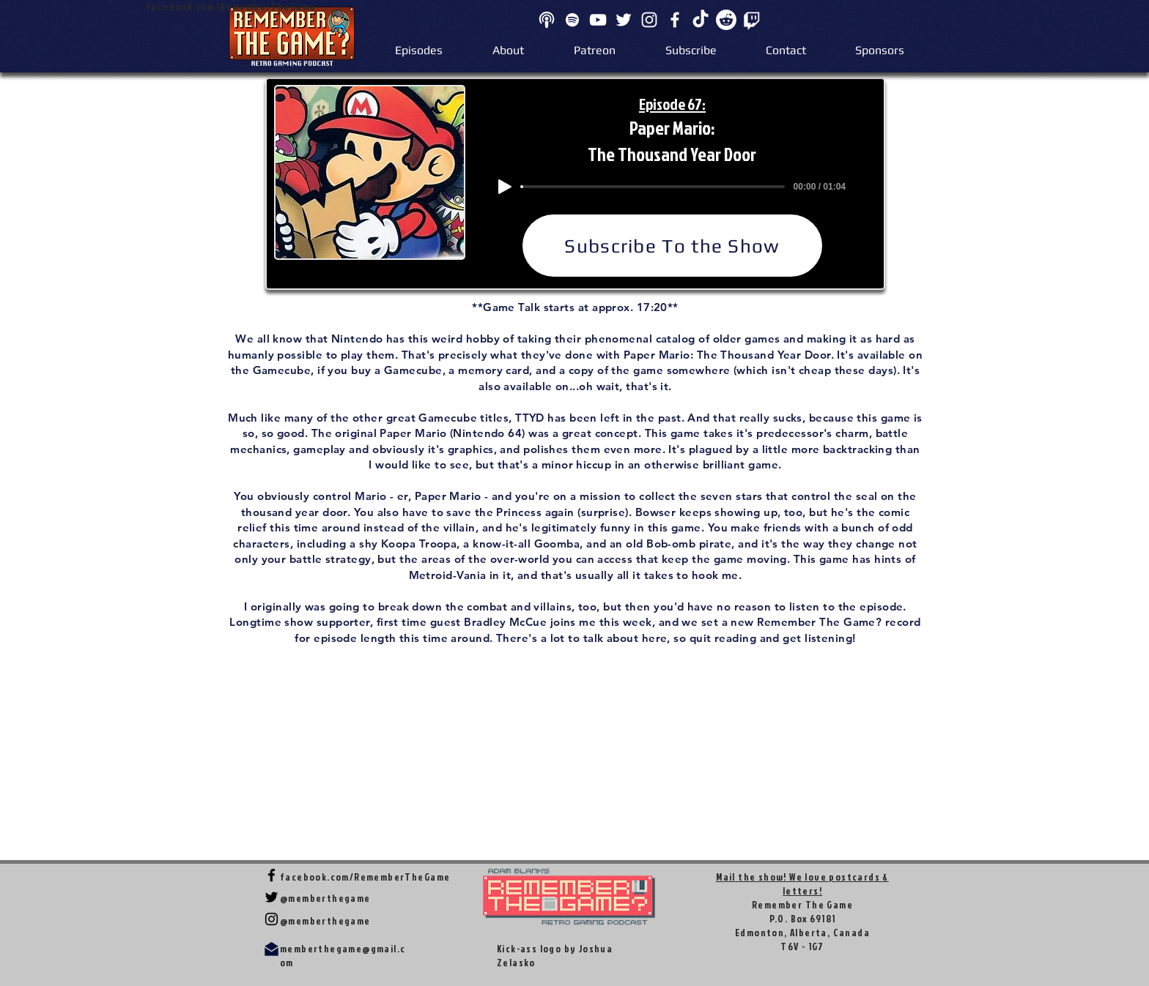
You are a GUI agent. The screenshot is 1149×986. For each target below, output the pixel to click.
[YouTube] (598, 20)
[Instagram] (649, 20)
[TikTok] (700, 20)
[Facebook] (675, 20)
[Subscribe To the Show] (672, 245)
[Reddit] (726, 20)
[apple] (546, 20)
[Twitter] (623, 20)
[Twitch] (752, 20)
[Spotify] (572, 20)
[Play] (504, 186)
